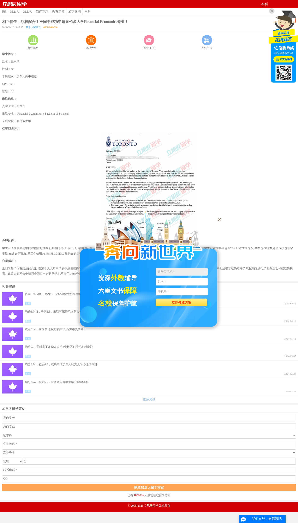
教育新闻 (58, 11)
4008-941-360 (50, 27)
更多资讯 (149, 399)
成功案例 (74, 11)
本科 (87, 11)
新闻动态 (42, 11)
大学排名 (33, 42)
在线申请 (207, 42)
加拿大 (14, 11)
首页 (14, 4)
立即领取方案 (181, 303)
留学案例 (149, 42)
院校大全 (91, 42)
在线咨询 (286, 59)
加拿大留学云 (33, 27)
